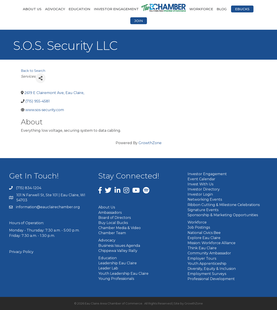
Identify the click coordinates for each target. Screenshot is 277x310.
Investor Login (200, 194)
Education (79, 9)
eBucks (242, 9)
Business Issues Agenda (119, 245)
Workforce (201, 9)
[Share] (41, 78)
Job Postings (199, 227)
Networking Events (205, 199)
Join (138, 21)
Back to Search (33, 71)
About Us (32, 9)
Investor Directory (204, 189)
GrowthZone (150, 143)
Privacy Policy (21, 252)
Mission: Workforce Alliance (211, 243)
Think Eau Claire (202, 248)
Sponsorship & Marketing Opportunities (223, 215)
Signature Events (203, 210)
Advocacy (55, 9)
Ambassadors (110, 212)
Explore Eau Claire (204, 238)
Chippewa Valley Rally (117, 251)
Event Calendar (201, 179)
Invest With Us (200, 184)
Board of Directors (114, 218)
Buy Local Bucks (113, 223)
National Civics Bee (204, 233)
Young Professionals (116, 279)
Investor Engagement (116, 9)
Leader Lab (108, 268)
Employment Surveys (207, 274)
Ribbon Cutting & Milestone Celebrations (224, 205)
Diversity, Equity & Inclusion (212, 269)
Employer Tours (202, 258)
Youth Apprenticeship (207, 263)
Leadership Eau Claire (117, 263)
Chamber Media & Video (119, 228)
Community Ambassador (209, 253)
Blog (222, 9)
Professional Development (211, 279)
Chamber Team (112, 233)
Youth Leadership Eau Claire (123, 273)
